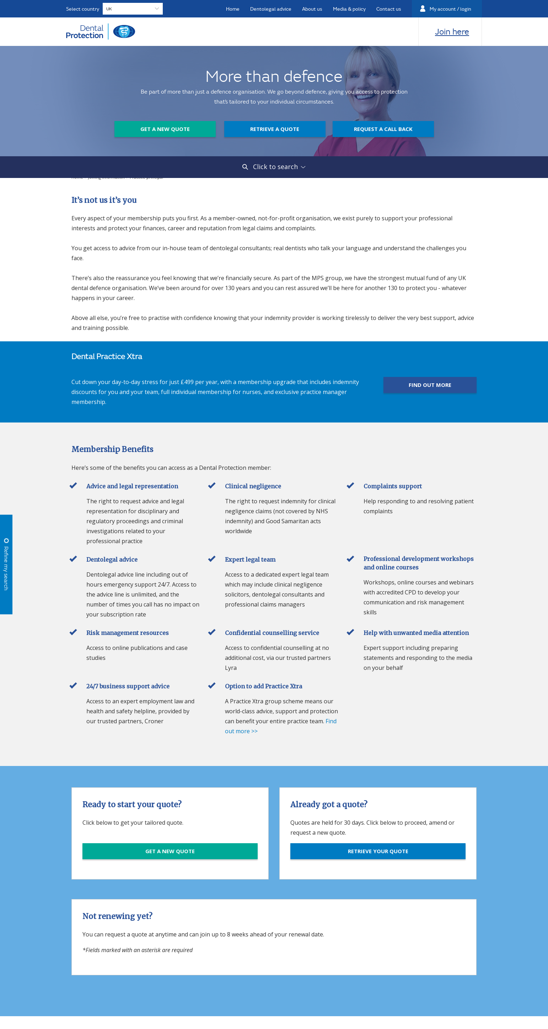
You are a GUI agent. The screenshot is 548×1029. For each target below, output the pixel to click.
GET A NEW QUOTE (170, 851)
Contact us (388, 8)
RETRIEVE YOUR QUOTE (378, 851)
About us (312, 8)
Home (233, 8)
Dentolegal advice (270, 8)
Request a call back (383, 128)
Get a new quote (165, 128)
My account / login (450, 8)
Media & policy (349, 8)
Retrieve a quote (274, 128)
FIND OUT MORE (430, 384)
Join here (452, 31)
